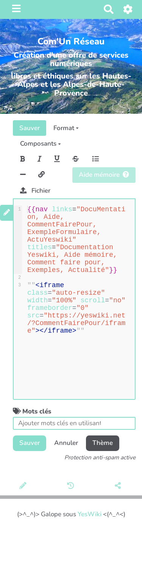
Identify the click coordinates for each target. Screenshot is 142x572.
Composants (40, 143)
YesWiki (89, 514)
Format (66, 128)
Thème (102, 442)
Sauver (29, 128)
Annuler (66, 442)
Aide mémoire (104, 174)
